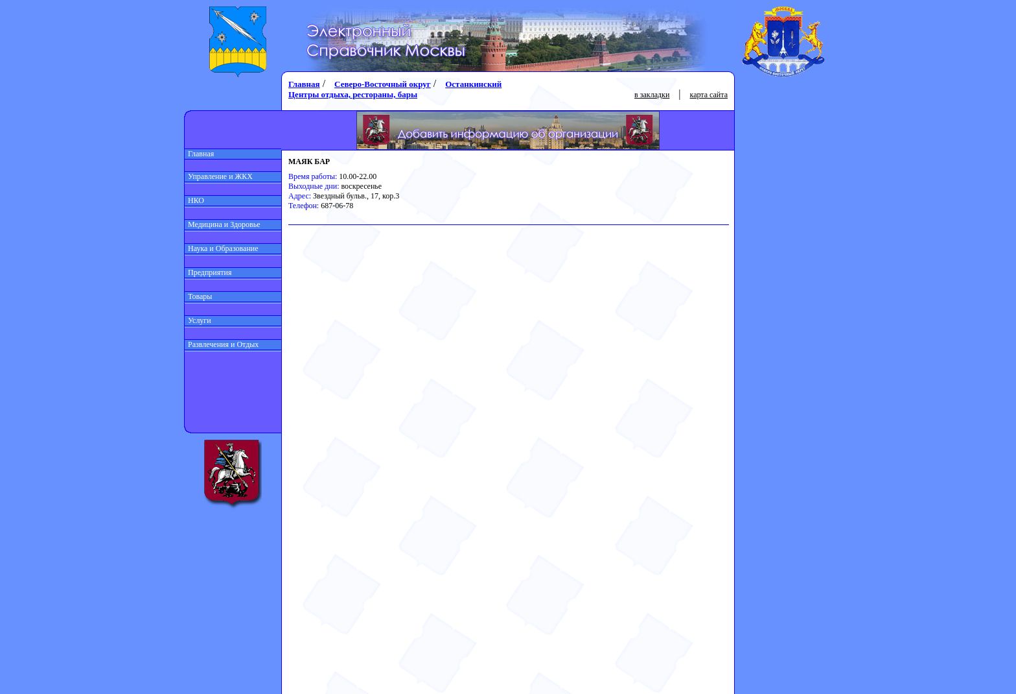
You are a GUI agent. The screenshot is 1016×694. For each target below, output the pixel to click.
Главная (199, 153)
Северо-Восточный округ (382, 84)
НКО (194, 200)
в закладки (651, 94)
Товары (198, 296)
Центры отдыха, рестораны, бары (352, 94)
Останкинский (473, 84)
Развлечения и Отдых (222, 344)
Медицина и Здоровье (222, 224)
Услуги (198, 320)
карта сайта (709, 94)
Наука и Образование (222, 248)
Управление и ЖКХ (219, 176)
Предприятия (208, 272)
